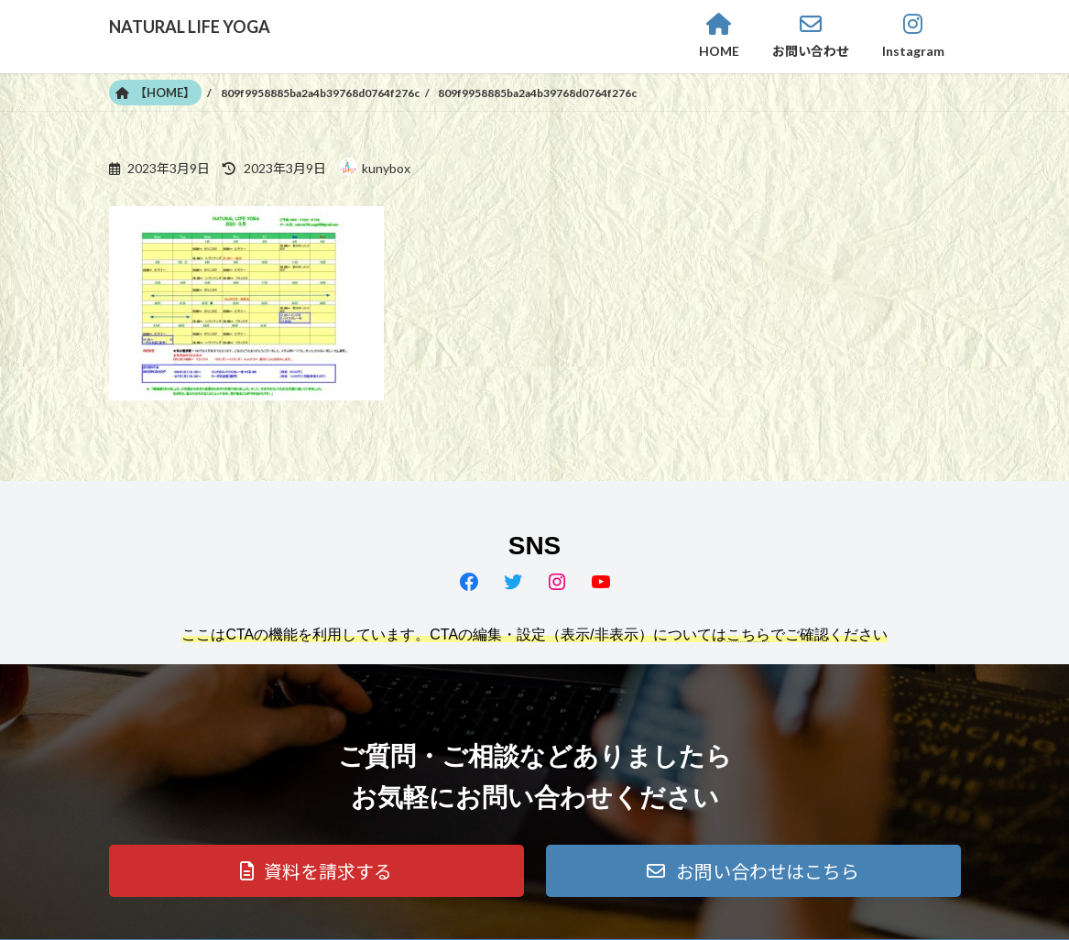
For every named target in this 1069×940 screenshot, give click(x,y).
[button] (316, 871)
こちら (748, 634)
